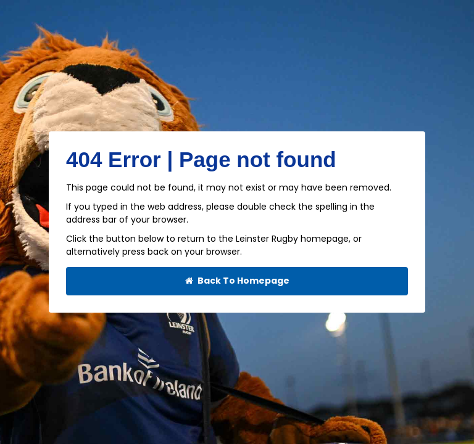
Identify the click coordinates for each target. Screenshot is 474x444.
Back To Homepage (237, 280)
